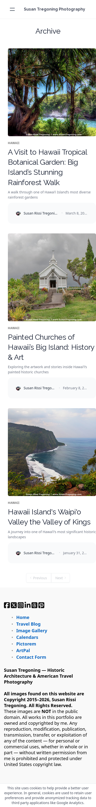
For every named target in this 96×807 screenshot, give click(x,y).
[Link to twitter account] (14, 605)
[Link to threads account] (34, 605)
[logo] (54, 9)
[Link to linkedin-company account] (28, 605)
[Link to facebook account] (7, 605)
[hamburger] (12, 9)
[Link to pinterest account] (41, 605)
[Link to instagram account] (21, 605)
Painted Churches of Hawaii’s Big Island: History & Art (51, 347)
